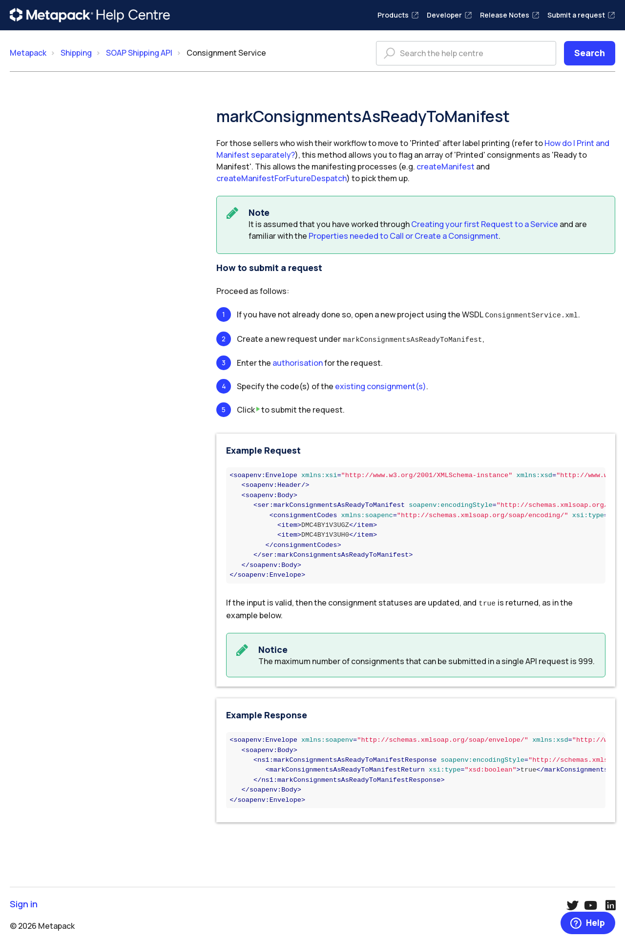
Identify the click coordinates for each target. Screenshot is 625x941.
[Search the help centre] (466, 53)
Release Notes (510, 15)
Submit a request (581, 15)
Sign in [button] (24, 901)
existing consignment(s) (380, 384)
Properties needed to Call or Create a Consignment (404, 235)
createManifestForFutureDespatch (281, 178)
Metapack (28, 52)
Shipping (76, 52)
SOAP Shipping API (139, 52)
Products (398, 15)
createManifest (446, 166)
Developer (449, 15)
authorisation (297, 361)
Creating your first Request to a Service (484, 224)
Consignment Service (226, 52)
